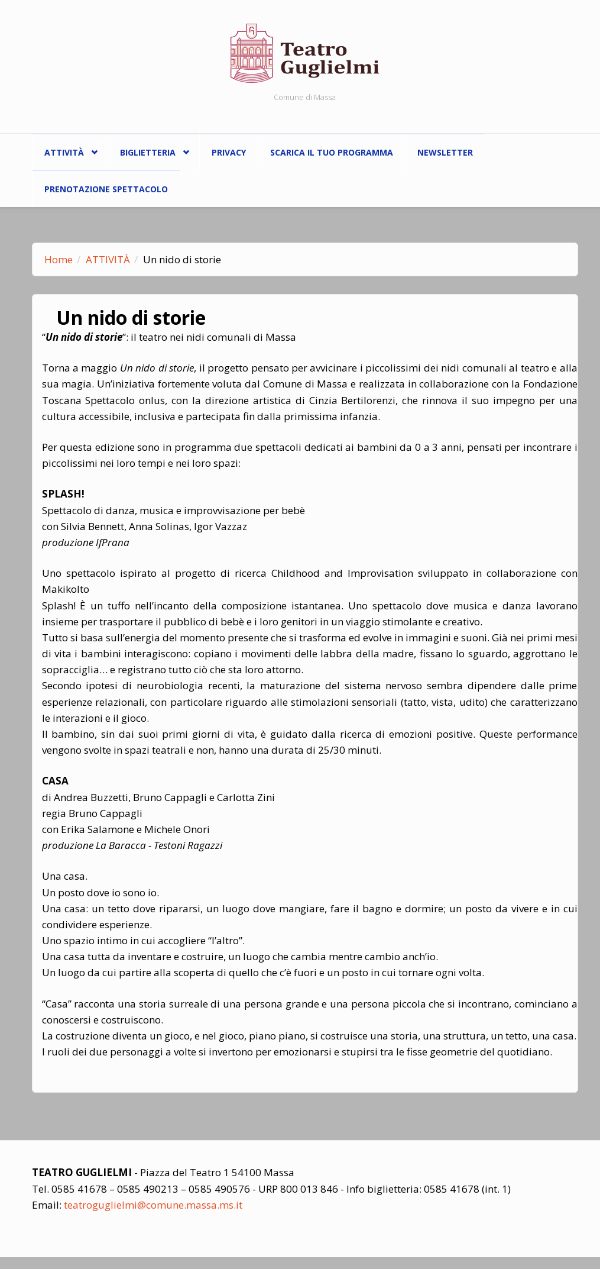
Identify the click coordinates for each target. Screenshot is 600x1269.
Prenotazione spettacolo (106, 189)
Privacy (229, 152)
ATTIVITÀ (67, 149)
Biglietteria (150, 149)
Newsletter (445, 152)
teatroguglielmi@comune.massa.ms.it (153, 1205)
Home (58, 259)
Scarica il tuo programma (331, 152)
